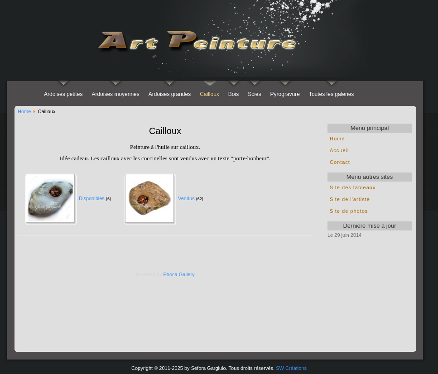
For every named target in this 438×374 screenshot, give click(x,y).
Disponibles (92, 198)
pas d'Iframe (369, 297)
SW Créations (291, 368)
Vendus (186, 198)
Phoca (171, 274)
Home (24, 111)
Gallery (187, 274)
